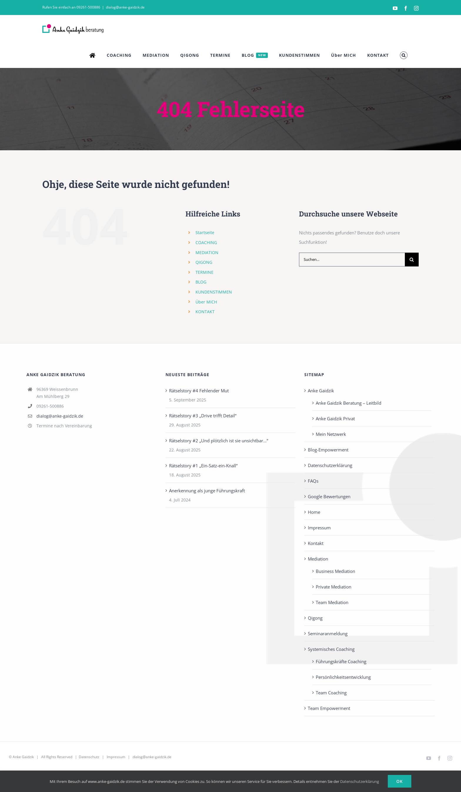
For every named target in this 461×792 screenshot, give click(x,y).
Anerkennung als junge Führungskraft (207, 490)
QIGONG (204, 262)
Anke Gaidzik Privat (335, 418)
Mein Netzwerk (331, 434)
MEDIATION (207, 252)
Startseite (205, 232)
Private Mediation (333, 587)
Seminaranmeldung (328, 633)
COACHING (206, 242)
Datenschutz (89, 756)
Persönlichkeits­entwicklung (343, 677)
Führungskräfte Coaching (341, 661)
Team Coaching (331, 693)
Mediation (318, 559)
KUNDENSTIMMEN (214, 292)
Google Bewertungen (329, 496)
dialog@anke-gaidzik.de (125, 7)
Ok (399, 781)
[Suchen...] (352, 259)
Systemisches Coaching (331, 649)
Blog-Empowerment (328, 450)
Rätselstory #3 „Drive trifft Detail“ (202, 415)
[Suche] (412, 259)
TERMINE (204, 272)
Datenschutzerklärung (330, 465)
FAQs (313, 481)
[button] (403, 55)
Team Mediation (332, 602)
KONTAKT (205, 311)
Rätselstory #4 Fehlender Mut (199, 391)
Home (314, 512)
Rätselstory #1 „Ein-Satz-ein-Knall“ (203, 465)
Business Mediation (335, 571)
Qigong (315, 618)
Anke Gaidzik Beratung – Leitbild (348, 403)
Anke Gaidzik (321, 391)
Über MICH (206, 302)
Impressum (319, 528)
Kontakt (315, 543)
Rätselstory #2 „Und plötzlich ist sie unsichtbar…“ (218, 440)
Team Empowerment (329, 708)
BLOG (201, 282)
